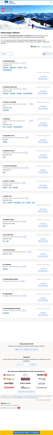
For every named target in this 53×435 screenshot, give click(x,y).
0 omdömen (43, 268)
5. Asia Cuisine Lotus (8, 135)
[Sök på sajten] (51, 2)
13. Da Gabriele (7, 264)
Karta (24, 63)
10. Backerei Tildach (8, 219)
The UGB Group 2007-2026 (43, 404)
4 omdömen (43, 254)
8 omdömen (43, 139)
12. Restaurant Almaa (9, 250)
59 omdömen (43, 91)
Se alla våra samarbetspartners (26, 396)
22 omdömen (43, 106)
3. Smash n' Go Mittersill (9, 102)
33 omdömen (43, 155)
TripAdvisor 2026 (47, 47)
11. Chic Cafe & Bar (8, 235)
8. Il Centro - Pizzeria (8, 181)
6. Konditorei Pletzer (8, 151)
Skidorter (4, 7)
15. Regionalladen (7, 294)
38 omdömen (43, 209)
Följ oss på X (19, 354)
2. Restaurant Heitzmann (10, 87)
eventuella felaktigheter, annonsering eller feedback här (25, 402)
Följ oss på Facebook (31, 354)
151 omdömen (43, 76)
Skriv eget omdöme (43, 78)
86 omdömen (43, 123)
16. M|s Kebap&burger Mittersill (11, 308)
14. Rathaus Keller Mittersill (10, 279)
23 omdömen (43, 223)
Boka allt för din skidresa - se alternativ (26, 433)
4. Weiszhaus (6, 119)
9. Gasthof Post (7, 196)
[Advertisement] (26, 331)
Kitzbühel (18, 7)
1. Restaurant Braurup (9, 61)
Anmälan (33, 369)
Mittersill (8, 10)
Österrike (11, 7)
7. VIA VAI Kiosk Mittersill (9, 166)
